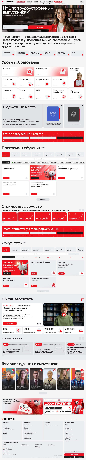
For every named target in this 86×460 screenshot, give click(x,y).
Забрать (10, 412)
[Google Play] (79, 457)
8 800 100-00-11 (37, 446)
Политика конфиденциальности (58, 455)
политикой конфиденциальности (29, 140)
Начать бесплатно (58, 1)
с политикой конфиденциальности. (29, 30)
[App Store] (69, 457)
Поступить (33, 273)
